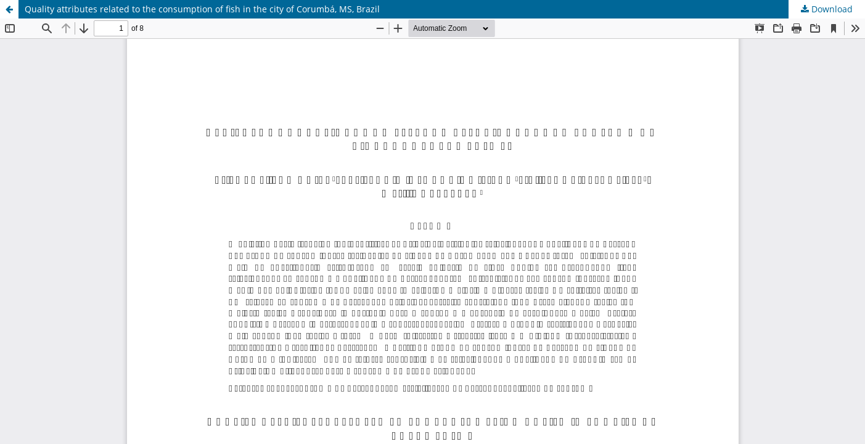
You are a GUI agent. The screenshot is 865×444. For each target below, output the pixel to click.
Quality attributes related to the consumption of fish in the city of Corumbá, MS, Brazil (202, 9)
